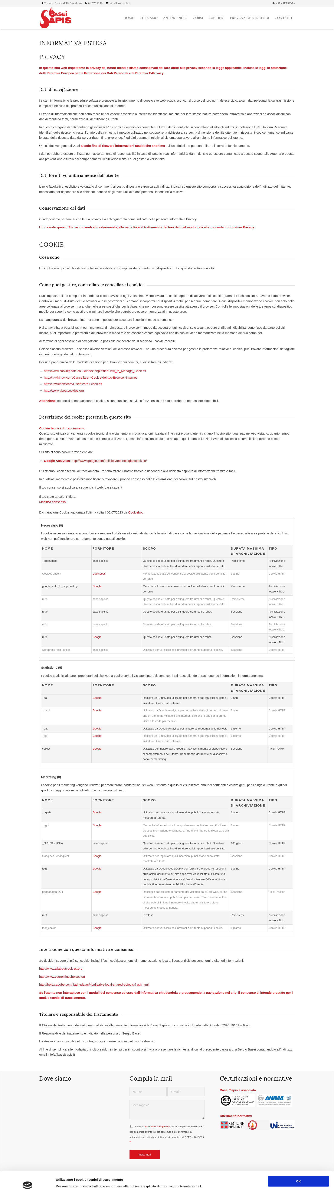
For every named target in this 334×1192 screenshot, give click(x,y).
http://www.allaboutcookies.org (60, 968)
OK (298, 1160)
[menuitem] (281, 3)
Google (96, 586)
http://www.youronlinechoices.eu (62, 976)
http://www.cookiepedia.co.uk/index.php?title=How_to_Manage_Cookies (95, 371)
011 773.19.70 (95, 3)
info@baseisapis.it (120, 3)
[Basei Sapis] (56, 18)
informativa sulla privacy (157, 1126)
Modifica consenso (52, 502)
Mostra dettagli (225, 1183)
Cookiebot (135, 512)
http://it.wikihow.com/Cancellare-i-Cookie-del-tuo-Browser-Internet (90, 377)
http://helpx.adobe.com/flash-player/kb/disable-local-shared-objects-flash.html (94, 984)
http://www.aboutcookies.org (64, 390)
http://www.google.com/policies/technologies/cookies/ (109, 461)
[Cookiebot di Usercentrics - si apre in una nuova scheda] (27, 1183)
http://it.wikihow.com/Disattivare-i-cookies (73, 384)
